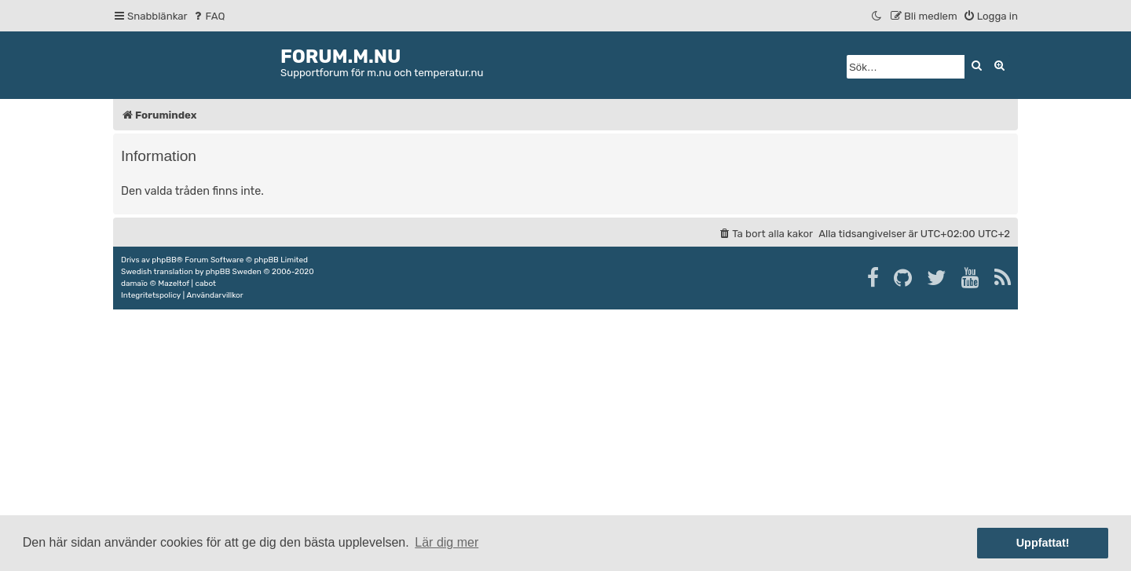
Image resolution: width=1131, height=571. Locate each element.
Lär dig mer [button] (446, 542)
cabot (205, 283)
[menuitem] (208, 16)
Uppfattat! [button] (1043, 542)
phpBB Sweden (234, 271)
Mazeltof (173, 283)
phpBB (164, 260)
